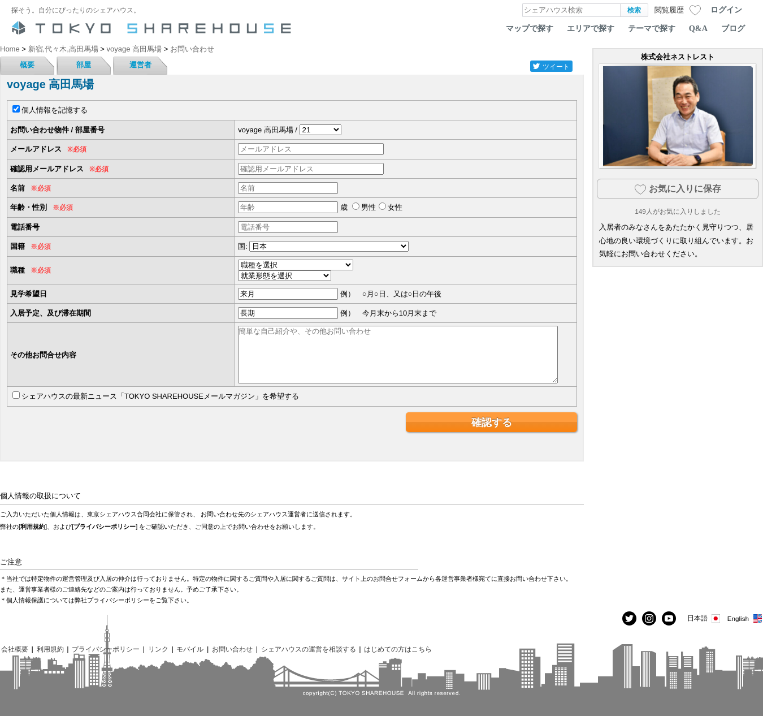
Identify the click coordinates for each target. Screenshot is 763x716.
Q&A (698, 28)
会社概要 (14, 649)
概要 (27, 65)
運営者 (140, 65)
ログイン (726, 9)
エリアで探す (590, 28)
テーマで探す (651, 28)
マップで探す (529, 28)
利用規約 (32, 526)
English (745, 618)
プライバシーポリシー (104, 526)
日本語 (704, 618)
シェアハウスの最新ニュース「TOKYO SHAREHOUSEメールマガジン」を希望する (160, 396)
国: (243, 246)
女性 (395, 207)
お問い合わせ (232, 649)
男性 (368, 207)
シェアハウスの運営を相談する (308, 649)
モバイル (189, 649)
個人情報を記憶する (54, 110)
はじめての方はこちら (398, 649)
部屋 (83, 65)
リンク (158, 649)
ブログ (733, 28)
